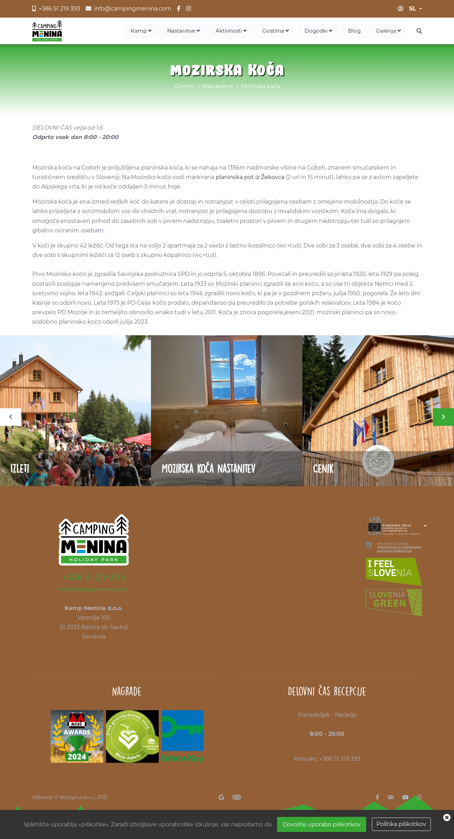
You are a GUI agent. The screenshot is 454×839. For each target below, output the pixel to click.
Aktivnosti (227, 31)
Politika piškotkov (401, 824)
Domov (184, 87)
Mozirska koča (260, 87)
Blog (353, 31)
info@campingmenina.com (93, 591)
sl (412, 8)
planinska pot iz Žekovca (250, 178)
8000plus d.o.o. (78, 798)
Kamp (133, 31)
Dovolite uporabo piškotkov (322, 824)
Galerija (388, 31)
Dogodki (317, 31)
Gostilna (273, 31)
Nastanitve (177, 31)
